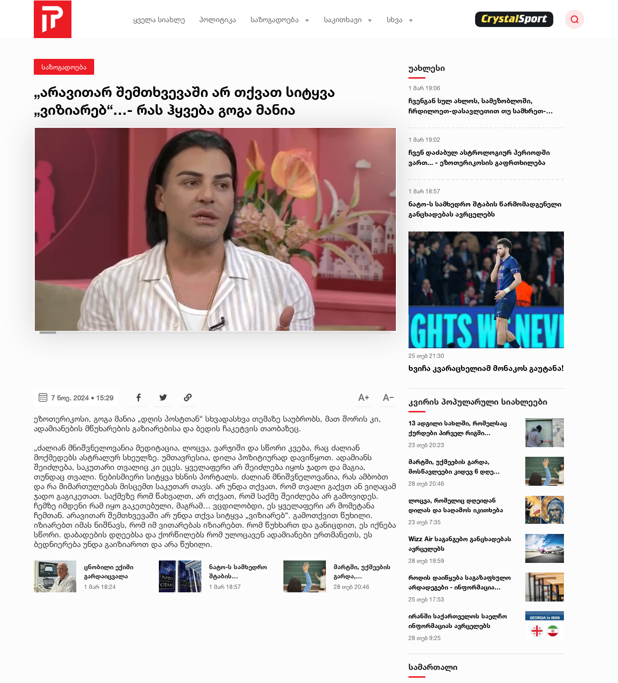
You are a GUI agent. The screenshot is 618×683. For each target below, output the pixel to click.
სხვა (400, 19)
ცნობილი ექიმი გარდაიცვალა (108, 571)
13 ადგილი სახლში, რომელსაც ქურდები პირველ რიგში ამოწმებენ (457, 428)
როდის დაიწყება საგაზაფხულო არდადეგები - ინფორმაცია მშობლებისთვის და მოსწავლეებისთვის (459, 583)
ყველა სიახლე (159, 19)
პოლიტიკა (217, 19)
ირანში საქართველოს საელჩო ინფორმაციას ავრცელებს (457, 620)
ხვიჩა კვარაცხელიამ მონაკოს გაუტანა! (485, 368)
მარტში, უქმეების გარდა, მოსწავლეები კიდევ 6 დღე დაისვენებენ (362, 572)
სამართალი (433, 667)
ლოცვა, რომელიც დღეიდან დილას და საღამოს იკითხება (455, 505)
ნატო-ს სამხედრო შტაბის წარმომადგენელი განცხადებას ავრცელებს (238, 572)
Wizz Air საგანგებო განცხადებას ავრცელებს (459, 543)
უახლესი (426, 68)
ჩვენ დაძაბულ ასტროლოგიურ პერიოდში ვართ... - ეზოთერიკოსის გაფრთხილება (479, 157)
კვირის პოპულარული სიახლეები (478, 401)
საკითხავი (348, 19)
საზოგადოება (280, 19)
